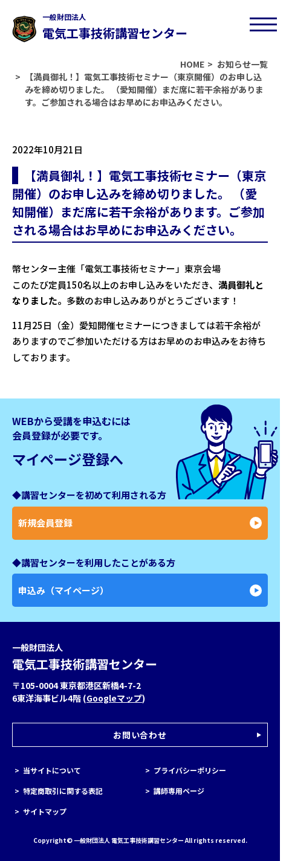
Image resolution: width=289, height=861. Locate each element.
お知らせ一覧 (242, 64)
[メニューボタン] (263, 24)
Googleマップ (114, 698)
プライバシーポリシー (190, 770)
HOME (192, 64)
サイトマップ (45, 811)
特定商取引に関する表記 (63, 791)
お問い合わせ (139, 735)
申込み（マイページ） (140, 590)
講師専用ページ (179, 791)
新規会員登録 (140, 522)
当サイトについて (52, 770)
